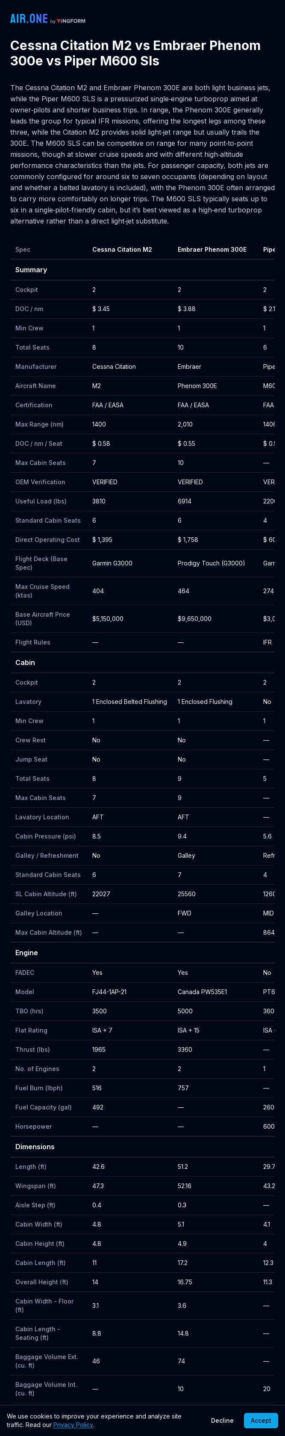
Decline (222, 1420)
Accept (261, 1420)
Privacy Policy (73, 1424)
